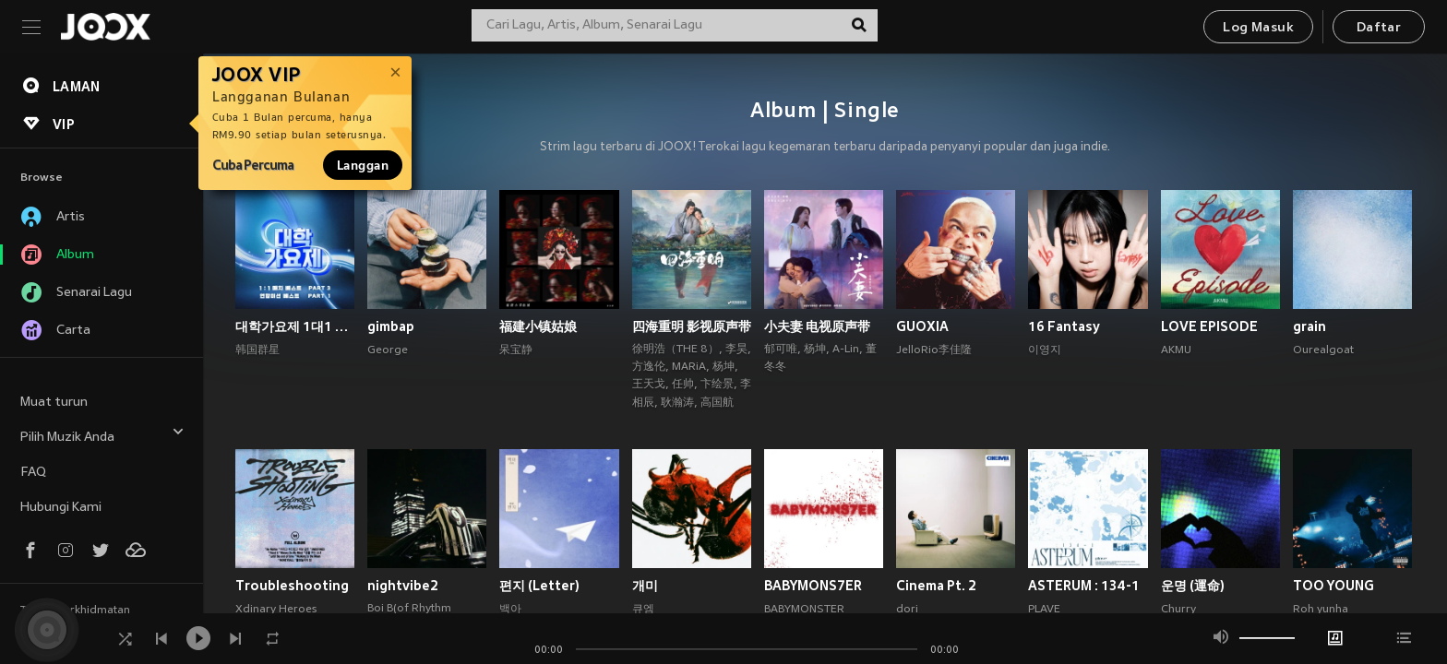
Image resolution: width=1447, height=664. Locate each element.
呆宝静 (515, 350)
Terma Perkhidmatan (75, 610)
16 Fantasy (1064, 326)
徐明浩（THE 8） (675, 349)
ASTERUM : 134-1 (1084, 585)
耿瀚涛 (677, 403)
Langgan (363, 165)
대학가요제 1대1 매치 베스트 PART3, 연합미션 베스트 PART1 (294, 326)
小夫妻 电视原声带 (817, 326)
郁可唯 (780, 349)
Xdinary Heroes (276, 609)
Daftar (1379, 28)
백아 (510, 609)
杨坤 (723, 367)
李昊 (736, 349)
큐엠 (643, 609)
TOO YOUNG (1333, 585)
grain (1309, 326)
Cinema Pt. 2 (936, 585)
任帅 (683, 384)
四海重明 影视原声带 (691, 326)
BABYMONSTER (804, 609)
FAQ (33, 473)
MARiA (689, 367)
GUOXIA (922, 326)
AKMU (1176, 350)
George (387, 350)
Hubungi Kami (61, 508)
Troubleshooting (292, 585)
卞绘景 (717, 384)
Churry (1178, 609)
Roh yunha (1320, 609)
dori (907, 609)
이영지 (1044, 350)
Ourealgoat (1323, 350)
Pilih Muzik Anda (102, 435)
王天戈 (648, 384)
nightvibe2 (402, 585)
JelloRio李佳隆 (934, 350)
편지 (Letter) (539, 585)
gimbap (390, 326)
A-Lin (845, 349)
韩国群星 (257, 350)
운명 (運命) (1193, 585)
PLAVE (1044, 609)
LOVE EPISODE (1209, 326)
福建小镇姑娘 (538, 326)
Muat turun (54, 402)
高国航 (717, 403)
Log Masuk (1258, 28)
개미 (645, 585)
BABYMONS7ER (813, 585)
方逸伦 (648, 367)
